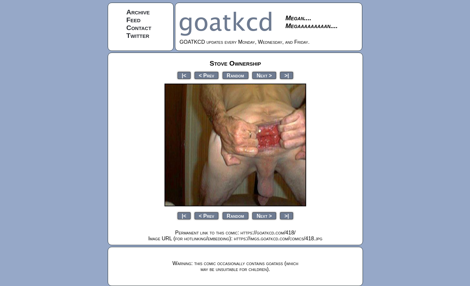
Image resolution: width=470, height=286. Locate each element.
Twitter (137, 35)
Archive (138, 12)
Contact (138, 27)
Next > (264, 75)
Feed (133, 20)
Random (235, 75)
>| (286, 75)
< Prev (206, 75)
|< (184, 75)
